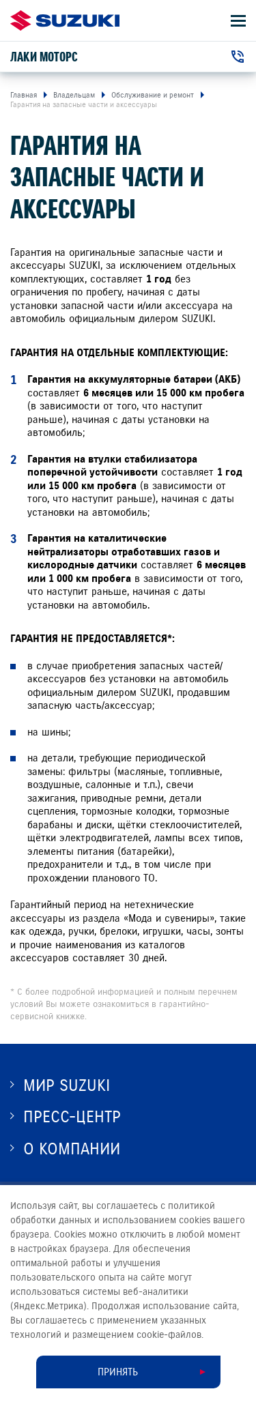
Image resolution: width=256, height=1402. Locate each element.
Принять (118, 1372)
